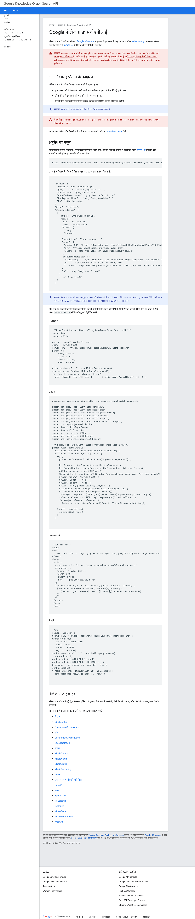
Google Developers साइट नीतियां (84, 838)
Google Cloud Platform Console (133, 881)
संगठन (57, 774)
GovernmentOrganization (67, 737)
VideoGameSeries (64, 816)
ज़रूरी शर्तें (141, 150)
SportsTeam (61, 795)
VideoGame (61, 811)
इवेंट (56, 732)
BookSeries (61, 722)
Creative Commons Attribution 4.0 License (106, 835)
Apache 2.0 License (153, 835)
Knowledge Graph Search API (31, 4)
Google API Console (128, 877)
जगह (57, 790)
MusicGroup (61, 764)
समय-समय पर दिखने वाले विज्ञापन (70, 779)
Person (58, 785)
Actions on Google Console (131, 895)
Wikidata (104, 301)
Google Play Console (128, 886)
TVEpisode (60, 800)
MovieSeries (61, 753)
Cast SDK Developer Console (132, 900)
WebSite (59, 821)
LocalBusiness (62, 743)
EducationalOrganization (67, 727)
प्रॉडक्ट (60, 25)
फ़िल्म (57, 748)
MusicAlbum (61, 758)
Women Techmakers (52, 891)
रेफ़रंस (15, 10)
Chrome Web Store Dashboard (133, 905)
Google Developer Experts (55, 881)
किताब (57, 716)
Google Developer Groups (54, 877)
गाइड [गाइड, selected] (6, 10)
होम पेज (51, 25)
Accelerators (49, 886)
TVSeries (59, 806)
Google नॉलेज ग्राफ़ (85, 41)
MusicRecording (63, 769)
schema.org (138, 41)
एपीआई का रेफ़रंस (114, 131)
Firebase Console (127, 891)
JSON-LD (68, 45)
